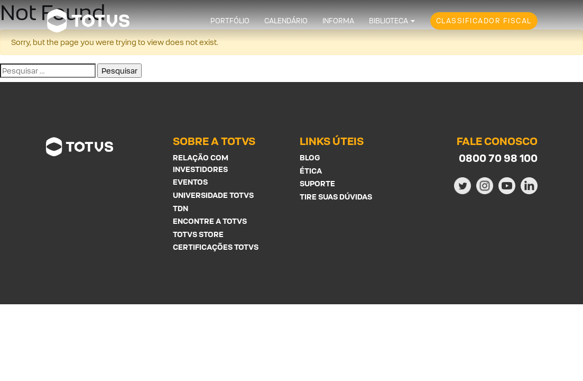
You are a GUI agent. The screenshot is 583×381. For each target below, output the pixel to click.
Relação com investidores (200, 163)
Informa (338, 21)
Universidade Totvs (213, 194)
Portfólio (229, 21)
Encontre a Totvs (210, 220)
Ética (311, 170)
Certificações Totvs (215, 246)
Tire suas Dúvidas (336, 196)
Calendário (286, 21)
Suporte (317, 183)
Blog (310, 157)
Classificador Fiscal (484, 21)
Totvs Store (198, 234)
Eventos (190, 181)
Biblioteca (388, 21)
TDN (180, 208)
